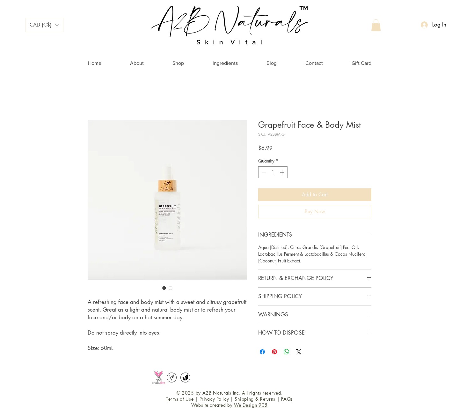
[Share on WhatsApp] (286, 352)
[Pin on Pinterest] (274, 352)
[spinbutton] (273, 172)
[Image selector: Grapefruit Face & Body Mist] (164, 288)
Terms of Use (179, 399)
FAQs (287, 399)
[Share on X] (298, 352)
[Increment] (283, 172)
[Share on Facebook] (262, 352)
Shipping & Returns (255, 399)
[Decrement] (263, 172)
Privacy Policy (214, 399)
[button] (44, 25)
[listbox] (44, 25)
